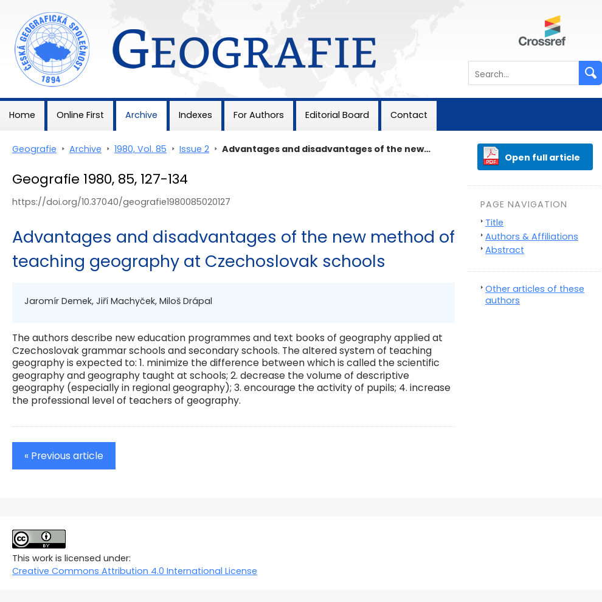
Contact (408, 115)
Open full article (542, 157)
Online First (80, 115)
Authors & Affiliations (531, 236)
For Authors (259, 115)
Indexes (195, 115)
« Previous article (63, 456)
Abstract (504, 250)
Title (494, 222)
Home (22, 115)
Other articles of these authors (534, 294)
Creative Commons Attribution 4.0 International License (134, 571)
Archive (141, 115)
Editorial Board (337, 115)
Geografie (22, 6)
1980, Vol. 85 (140, 149)
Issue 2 (194, 149)
